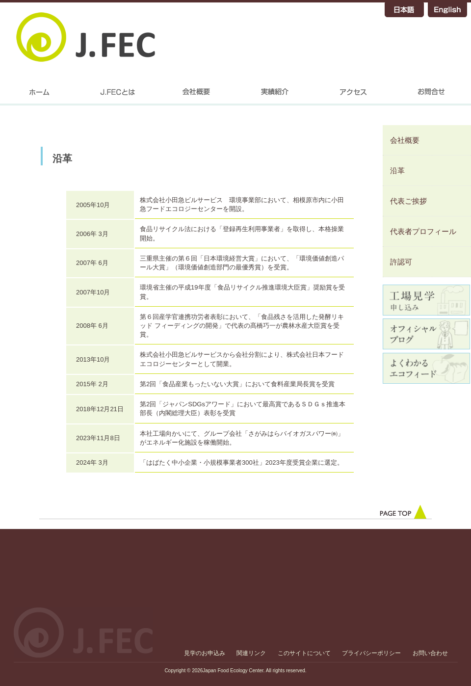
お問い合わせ (430, 653)
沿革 (397, 170)
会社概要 (196, 96)
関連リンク (251, 653)
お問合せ (431, 96)
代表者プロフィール (423, 231)
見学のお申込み (204, 653)
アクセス (353, 96)
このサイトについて (304, 653)
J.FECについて (117, 96)
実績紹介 (275, 96)
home (39, 96)
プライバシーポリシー (371, 653)
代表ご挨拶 (408, 201)
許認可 (401, 262)
